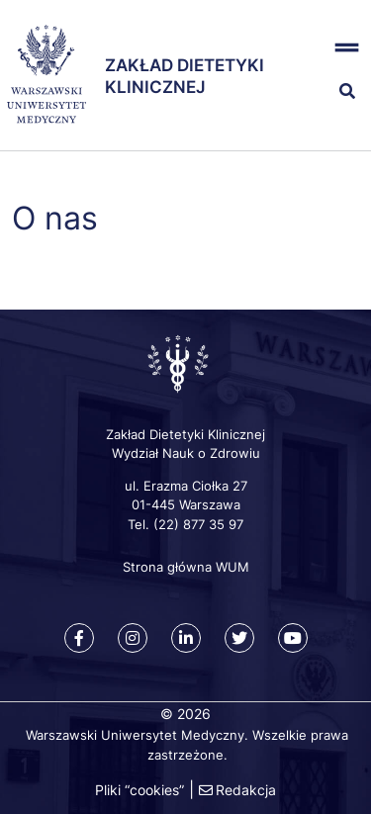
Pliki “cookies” (139, 789)
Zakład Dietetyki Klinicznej (184, 75)
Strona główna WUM (186, 567)
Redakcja (246, 789)
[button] (341, 48)
